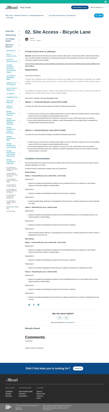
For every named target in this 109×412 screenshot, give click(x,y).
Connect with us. (70, 322)
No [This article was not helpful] (66, 317)
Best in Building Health (25, 391)
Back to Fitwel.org (97, 7)
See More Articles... (11, 211)
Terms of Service (18, 409)
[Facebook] (29, 305)
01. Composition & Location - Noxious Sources (11, 202)
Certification (9, 391)
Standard (8, 393)
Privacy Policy (18, 407)
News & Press (41, 393)
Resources (8, 396)
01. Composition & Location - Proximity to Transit (11, 180)
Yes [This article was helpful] (60, 317)
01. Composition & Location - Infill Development (10, 196)
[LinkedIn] (38, 305)
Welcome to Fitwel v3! (21, 15)
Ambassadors (23, 396)
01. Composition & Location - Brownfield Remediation (11, 191)
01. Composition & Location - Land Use (11, 185)
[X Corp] (34, 305)
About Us (39, 391)
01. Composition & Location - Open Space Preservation (12, 175)
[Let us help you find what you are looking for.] (75, 15)
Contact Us (78, 368)
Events (39, 398)
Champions (22, 393)
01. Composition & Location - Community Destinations (11, 169)
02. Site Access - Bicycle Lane (12, 207)
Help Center (9, 15)
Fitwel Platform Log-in (80, 7)
